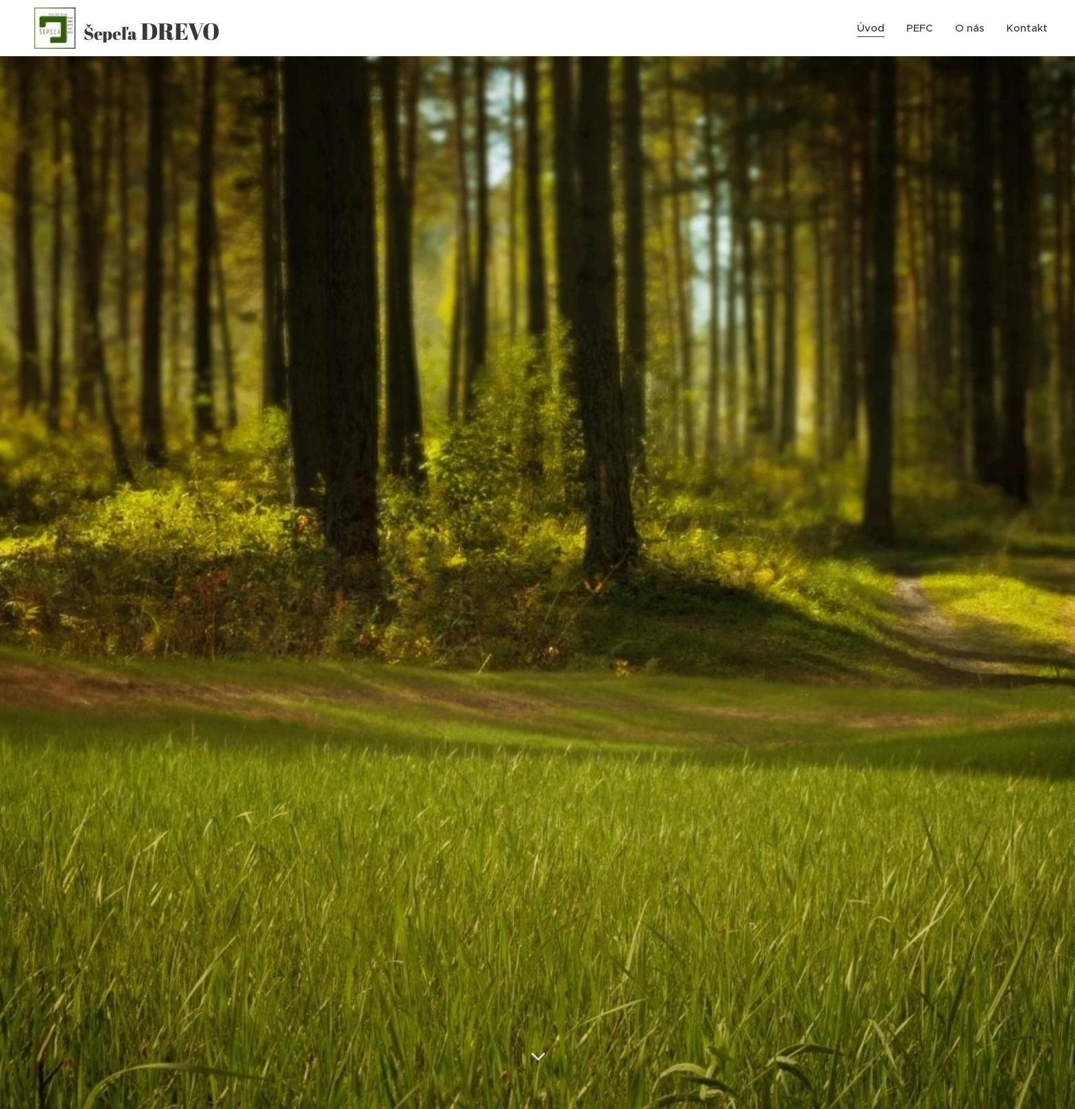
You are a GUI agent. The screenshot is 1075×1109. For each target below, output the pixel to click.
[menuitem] (874, 28)
